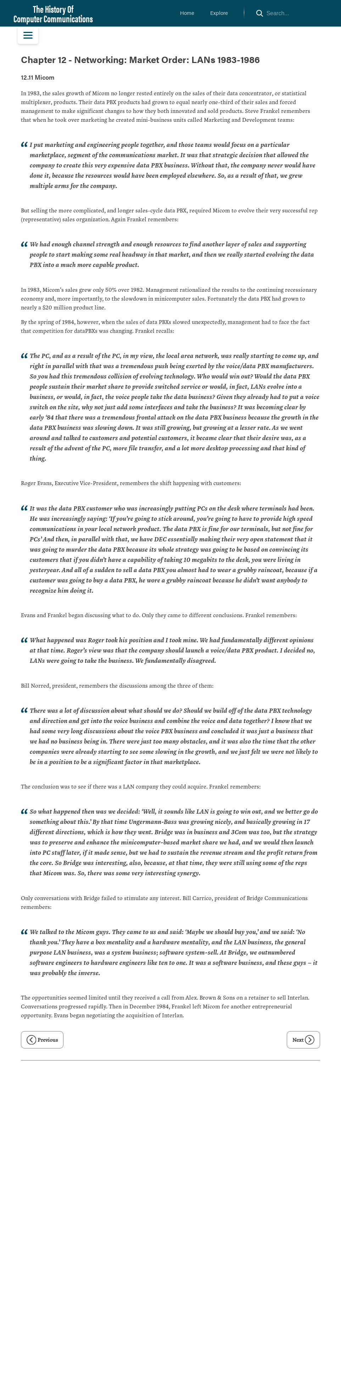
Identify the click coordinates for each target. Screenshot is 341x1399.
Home (187, 12)
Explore (219, 12)
